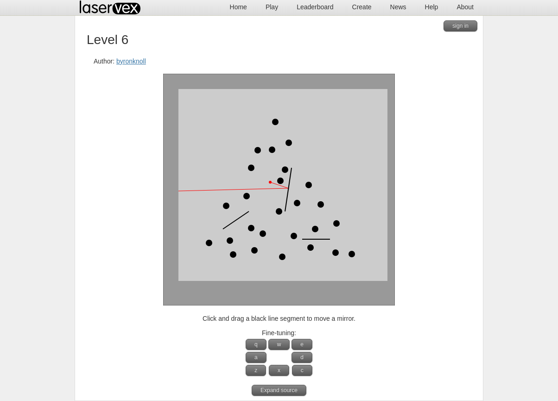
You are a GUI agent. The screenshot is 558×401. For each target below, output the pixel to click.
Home (238, 7)
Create (362, 7)
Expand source (279, 390)
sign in (460, 26)
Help (431, 7)
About (465, 7)
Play (272, 7)
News (398, 7)
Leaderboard (315, 7)
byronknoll (131, 61)
